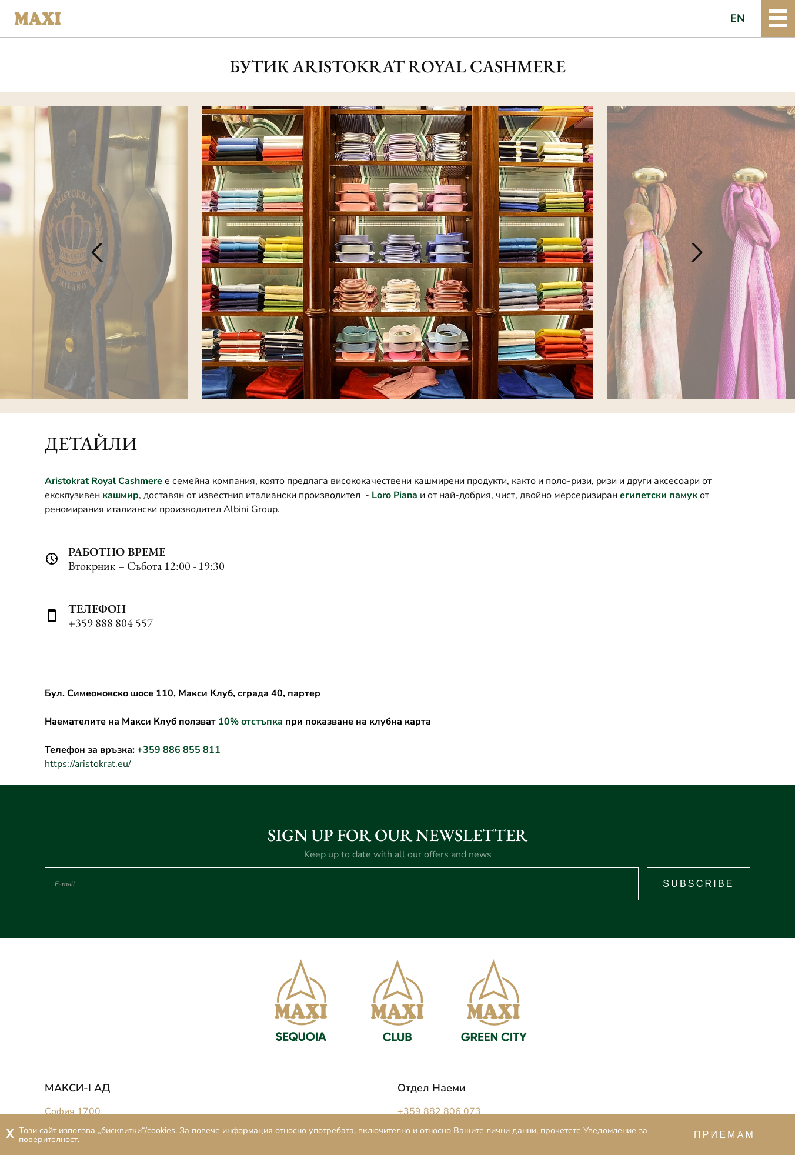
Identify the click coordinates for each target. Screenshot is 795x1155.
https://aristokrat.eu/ (88, 763)
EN (737, 18)
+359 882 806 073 (439, 1111)
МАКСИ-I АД (77, 1088)
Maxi (37, 19)
